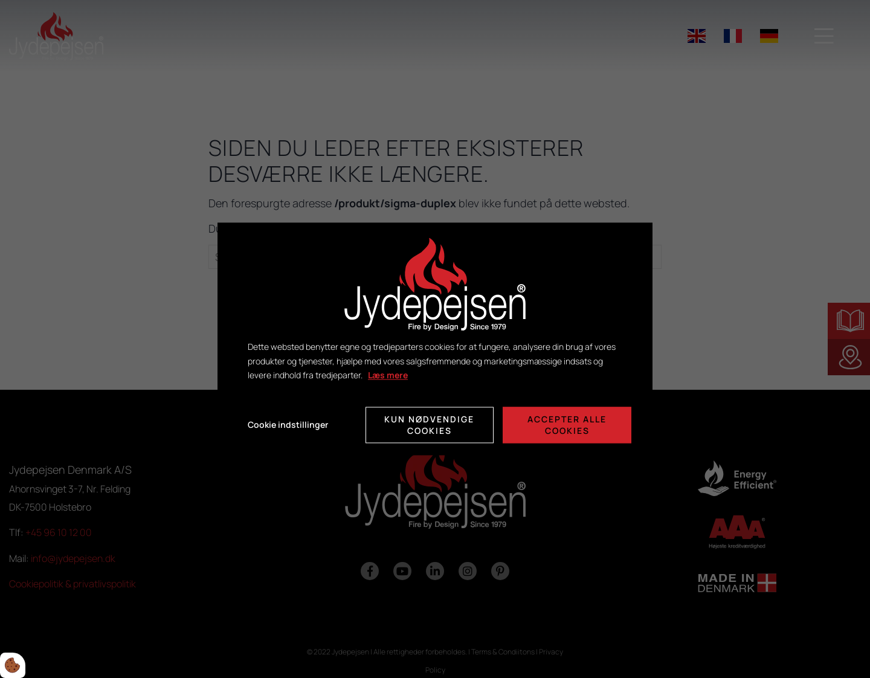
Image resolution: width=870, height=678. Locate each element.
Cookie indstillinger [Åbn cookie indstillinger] (288, 425)
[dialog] (435, 338)
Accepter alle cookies (567, 425)
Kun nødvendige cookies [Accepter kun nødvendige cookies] (429, 425)
